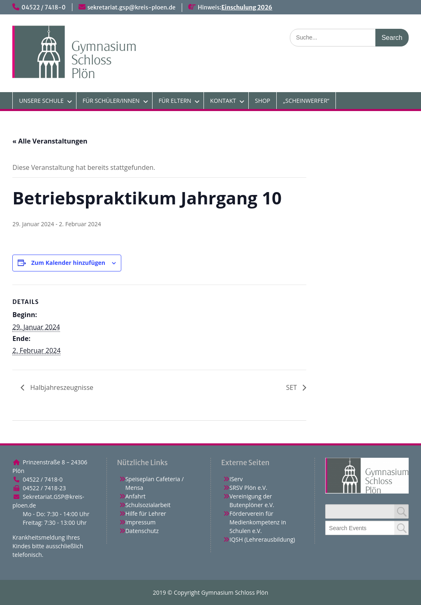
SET (292, 387)
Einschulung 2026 (246, 7)
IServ (236, 479)
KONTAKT (223, 100)
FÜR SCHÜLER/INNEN (111, 100)
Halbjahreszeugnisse (60, 387)
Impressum (140, 522)
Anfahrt (135, 496)
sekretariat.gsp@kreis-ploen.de (132, 7)
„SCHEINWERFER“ (306, 100)
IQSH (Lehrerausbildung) (262, 539)
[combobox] (366, 528)
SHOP (262, 100)
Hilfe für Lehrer (145, 513)
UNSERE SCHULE (41, 100)
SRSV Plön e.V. (248, 487)
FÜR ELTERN (175, 100)
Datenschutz (142, 531)
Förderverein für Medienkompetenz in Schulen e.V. (257, 522)
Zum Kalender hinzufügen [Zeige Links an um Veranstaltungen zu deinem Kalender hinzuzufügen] (68, 263)
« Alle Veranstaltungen (49, 141)
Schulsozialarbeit (148, 505)
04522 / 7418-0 (43, 7)
